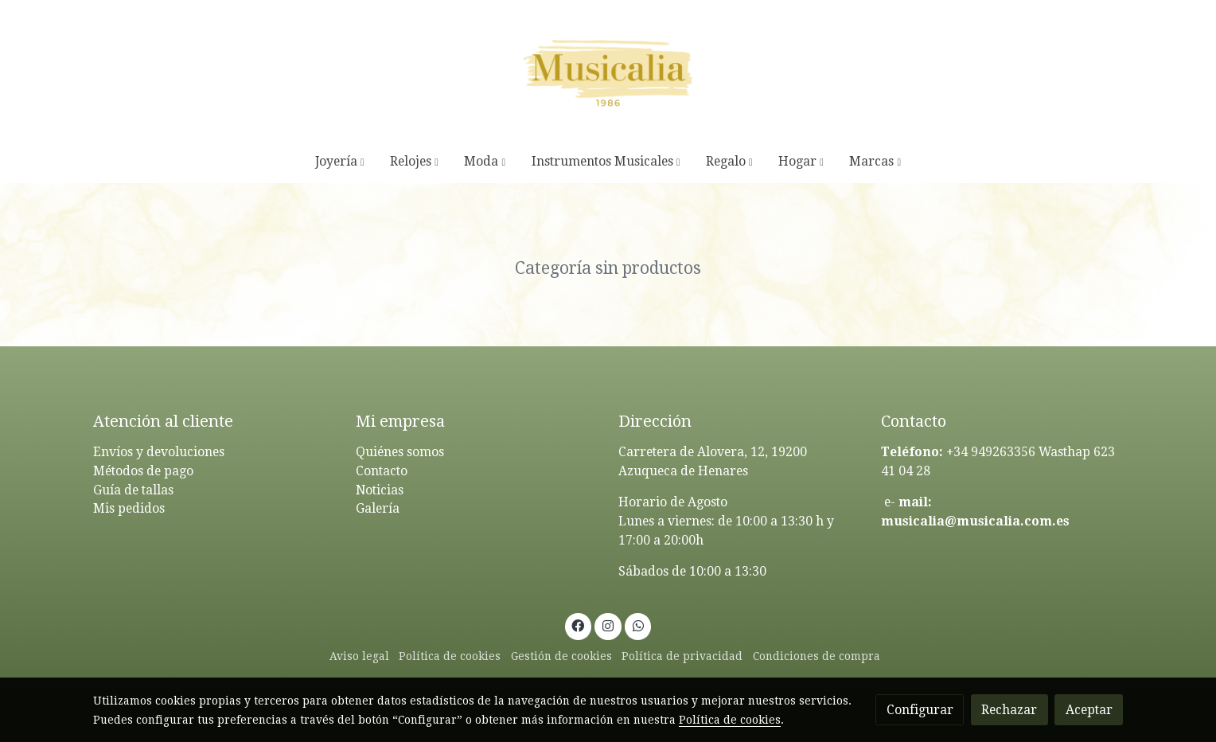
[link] (608, 69)
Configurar (920, 709)
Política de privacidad (682, 656)
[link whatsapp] (638, 625)
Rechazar (1009, 709)
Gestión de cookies (561, 656)
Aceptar (1089, 709)
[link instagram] (608, 625)
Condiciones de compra (816, 656)
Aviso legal (359, 656)
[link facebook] (578, 625)
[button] (339, 161)
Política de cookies (450, 656)
